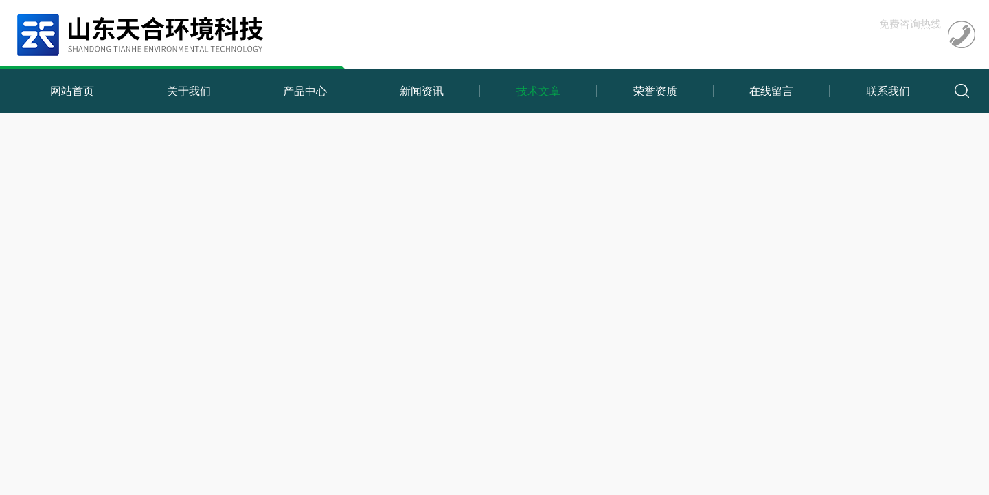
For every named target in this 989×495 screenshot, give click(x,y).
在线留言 (771, 91)
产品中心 (305, 91)
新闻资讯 (422, 91)
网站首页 (72, 91)
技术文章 (538, 91)
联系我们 (888, 91)
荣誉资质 (655, 91)
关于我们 (189, 91)
